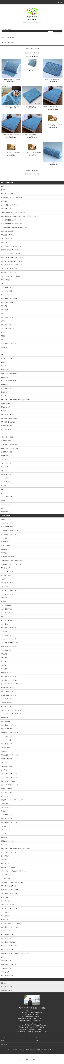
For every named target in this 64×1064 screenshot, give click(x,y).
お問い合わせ (4, 1044)
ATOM (42, 1051)
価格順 (32, 48)
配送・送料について (24, 1049)
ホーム (3, 37)
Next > (35, 53)
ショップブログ (33, 1051)
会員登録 (35, 1037)
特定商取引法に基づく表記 (41, 1049)
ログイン (3, 1040)
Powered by (32, 1059)
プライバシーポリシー (52, 1049)
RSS (39, 1051)
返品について (32, 1049)
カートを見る (36, 1040)
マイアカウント (4, 1037)
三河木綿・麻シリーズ (10, 37)
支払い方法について (15, 1049)
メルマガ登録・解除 (25, 1051)
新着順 (37, 48)
